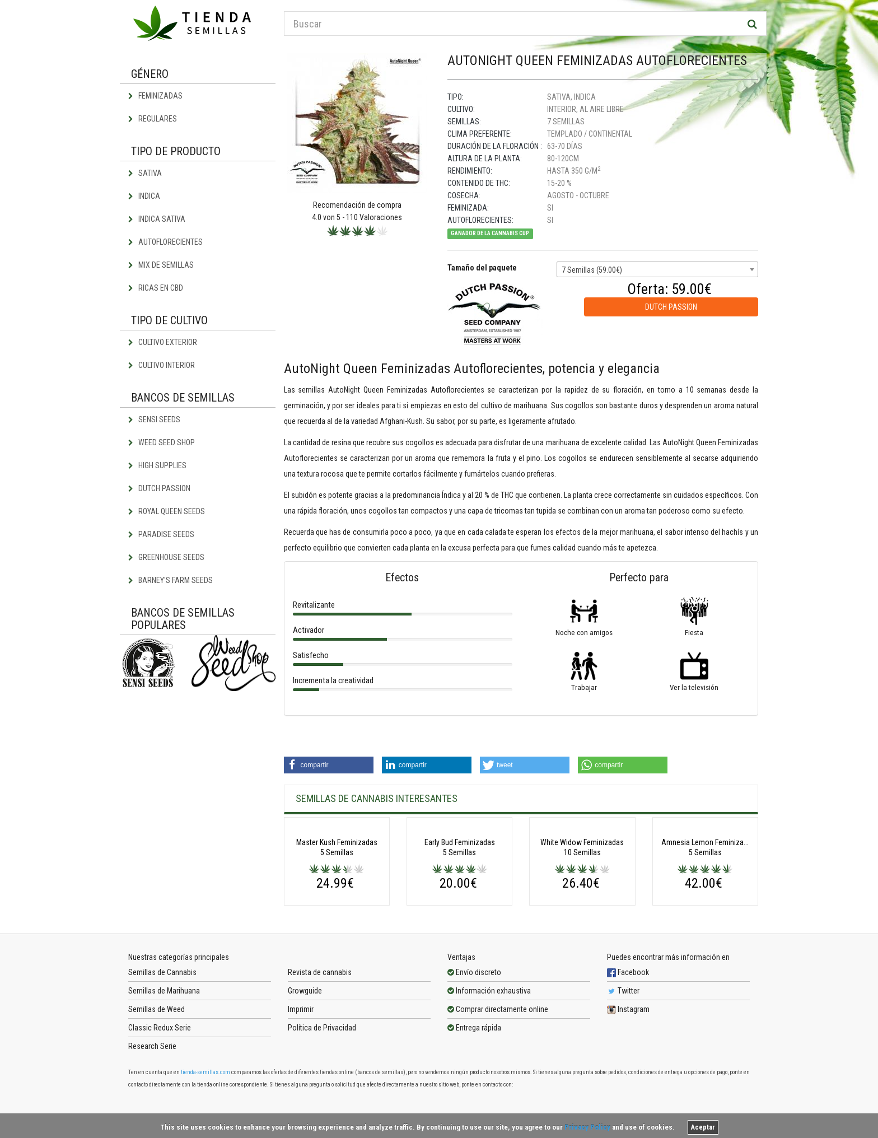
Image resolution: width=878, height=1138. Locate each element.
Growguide (305, 1078)
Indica (144, 196)
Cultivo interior (161, 365)
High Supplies (157, 465)
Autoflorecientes (165, 241)
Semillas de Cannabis (162, 1060)
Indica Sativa (156, 218)
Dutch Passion (159, 488)
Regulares (152, 118)
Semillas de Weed (156, 1097)
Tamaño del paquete (482, 267)
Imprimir (301, 1097)
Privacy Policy (587, 1127)
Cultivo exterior (162, 342)
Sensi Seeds (154, 419)
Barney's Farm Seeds (170, 580)
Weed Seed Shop (161, 442)
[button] (328, 765)
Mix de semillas (161, 264)
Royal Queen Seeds (166, 511)
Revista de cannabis (320, 1060)
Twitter (623, 1078)
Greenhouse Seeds (166, 557)
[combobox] (657, 269)
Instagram (628, 1097)
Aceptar (703, 1127)
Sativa (145, 173)
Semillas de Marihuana (164, 1078)
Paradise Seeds (161, 534)
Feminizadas (155, 95)
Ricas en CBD (155, 287)
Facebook (628, 1060)
